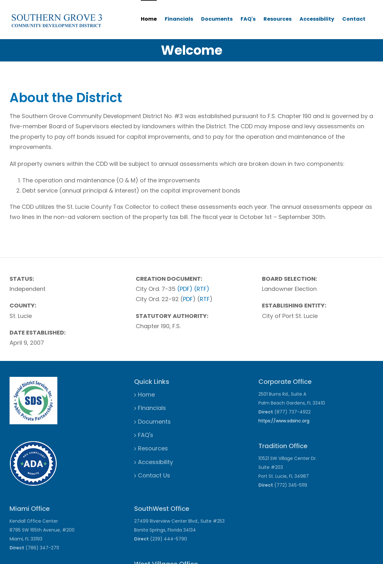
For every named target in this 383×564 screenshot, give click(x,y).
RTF (205, 299)
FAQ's (248, 19)
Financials (179, 19)
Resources (278, 19)
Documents (217, 19)
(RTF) (201, 289)
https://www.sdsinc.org (283, 421)
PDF (188, 299)
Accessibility (317, 19)
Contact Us (154, 475)
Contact (353, 19)
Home (149, 19)
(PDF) (184, 289)
